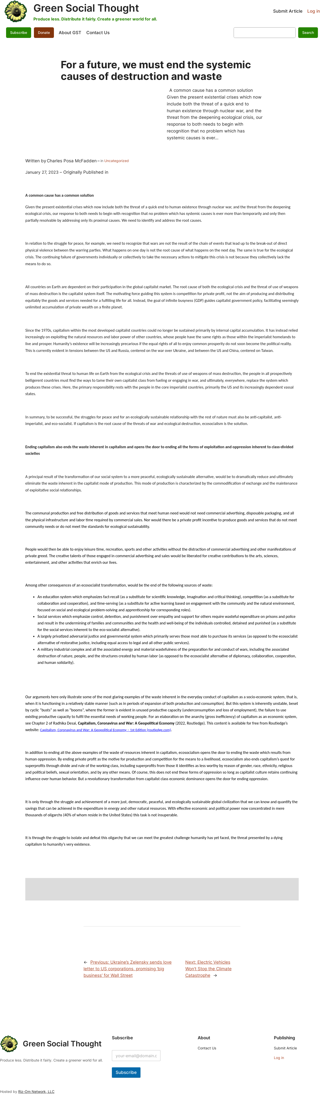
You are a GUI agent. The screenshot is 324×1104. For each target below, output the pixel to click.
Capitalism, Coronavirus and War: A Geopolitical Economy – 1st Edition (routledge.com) (105, 730)
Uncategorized (116, 161)
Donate (44, 32)
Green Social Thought (86, 8)
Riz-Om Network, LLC (36, 1091)
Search (308, 32)
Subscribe (18, 32)
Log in (313, 11)
